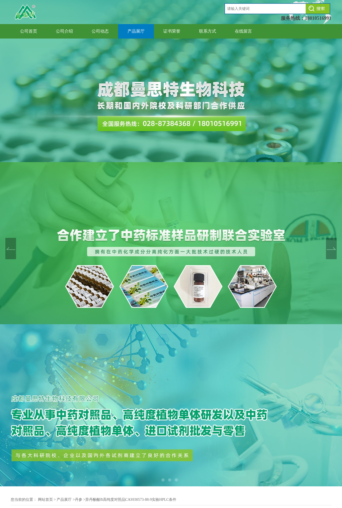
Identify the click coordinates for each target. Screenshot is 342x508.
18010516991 (318, 18)
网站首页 (45, 500)
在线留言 (243, 31)
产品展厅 (136, 31)
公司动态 (100, 31)
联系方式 (207, 31)
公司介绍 (64, 31)
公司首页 (28, 31)
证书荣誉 (171, 31)
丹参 (78, 500)
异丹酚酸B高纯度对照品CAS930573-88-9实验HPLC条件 (130, 500)
